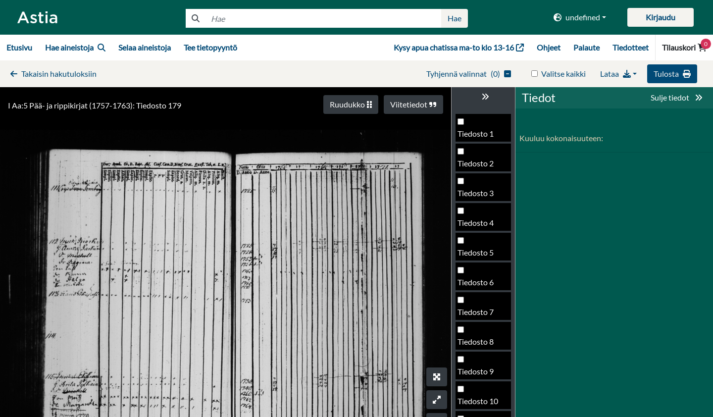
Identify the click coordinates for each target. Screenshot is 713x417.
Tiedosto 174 (480, 138)
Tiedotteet (630, 47)
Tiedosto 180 (480, 316)
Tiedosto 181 (480, 346)
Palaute (586, 47)
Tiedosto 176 (480, 198)
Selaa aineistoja (144, 47)
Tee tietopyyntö (210, 47)
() (468, 73)
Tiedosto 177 (480, 227)
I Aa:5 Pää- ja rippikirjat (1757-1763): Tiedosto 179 (94, 105)
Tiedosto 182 (480, 376)
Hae (454, 18)
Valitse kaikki (563, 73)
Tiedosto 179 (480, 287)
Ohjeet (548, 47)
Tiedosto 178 (480, 257)
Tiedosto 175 (480, 168)
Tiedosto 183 (480, 406)
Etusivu (19, 47)
